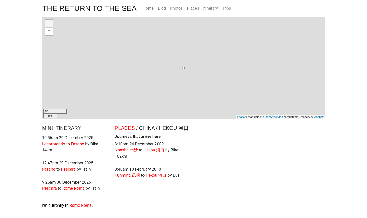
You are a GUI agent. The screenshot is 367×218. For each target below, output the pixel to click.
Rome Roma (73, 188)
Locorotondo (53, 144)
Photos (176, 8)
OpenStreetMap (273, 116)
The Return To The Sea (89, 8)
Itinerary (210, 8)
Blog (162, 8)
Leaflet (241, 116)
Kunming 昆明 (127, 175)
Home (148, 8)
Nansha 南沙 (126, 150)
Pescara (68, 169)
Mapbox (319, 116)
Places (193, 8)
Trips (226, 8)
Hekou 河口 (153, 150)
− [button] (49, 31)
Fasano (77, 144)
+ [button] (49, 24)
